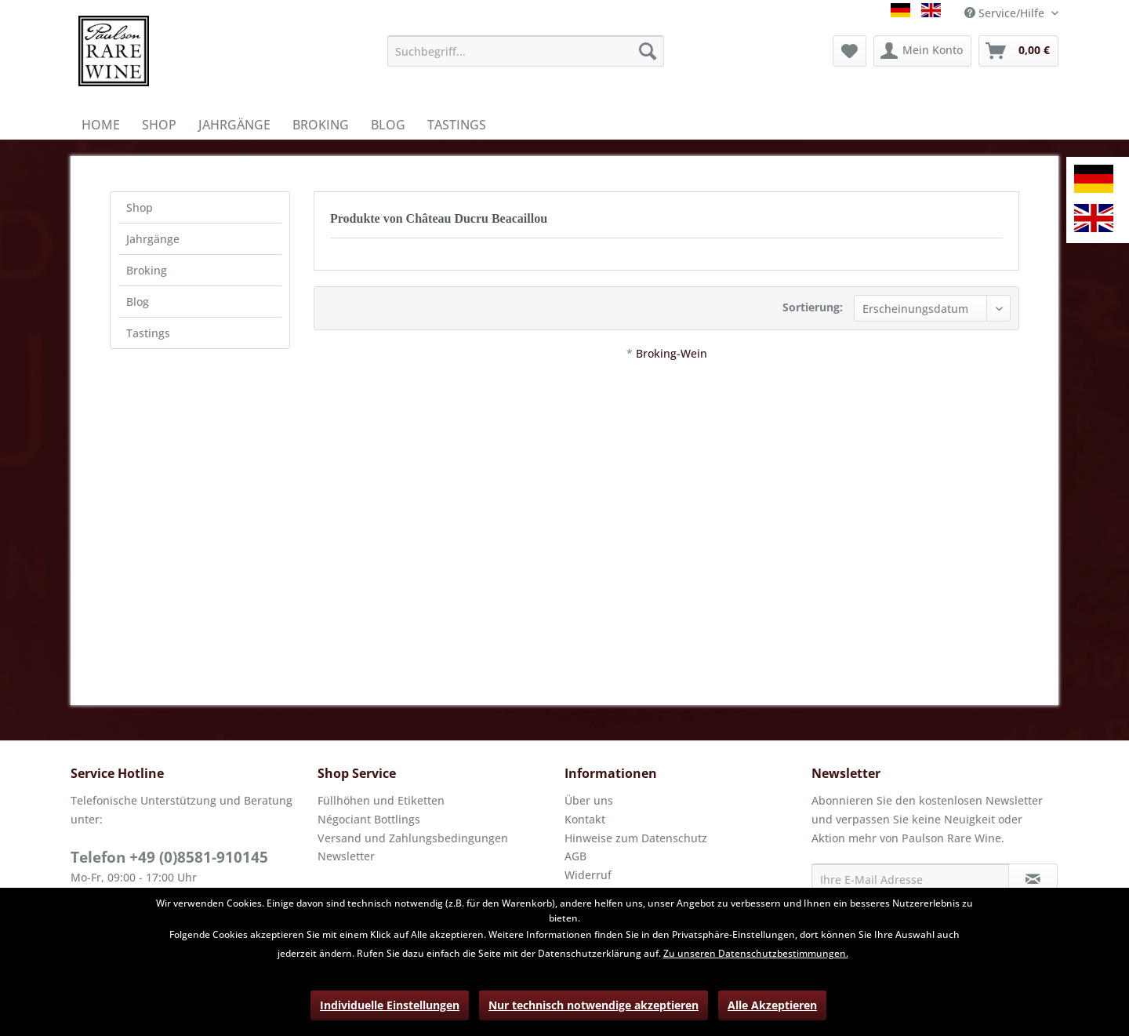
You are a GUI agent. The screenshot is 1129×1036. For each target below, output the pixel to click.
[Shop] (159, 125)
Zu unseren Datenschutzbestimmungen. (755, 953)
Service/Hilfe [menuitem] (1005, 12)
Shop (139, 207)
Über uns (588, 800)
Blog (137, 301)
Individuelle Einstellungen (389, 1005)
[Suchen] (647, 51)
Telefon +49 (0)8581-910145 (169, 857)
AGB (575, 856)
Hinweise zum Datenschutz (635, 838)
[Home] (101, 125)
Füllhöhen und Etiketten (381, 800)
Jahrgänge (153, 238)
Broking (146, 270)
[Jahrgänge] (234, 125)
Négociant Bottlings (369, 819)
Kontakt (584, 819)
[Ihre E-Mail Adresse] (910, 879)
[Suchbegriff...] (525, 51)
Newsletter (346, 856)
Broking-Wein (671, 353)
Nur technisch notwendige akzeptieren (593, 1005)
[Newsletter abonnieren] (1033, 879)
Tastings (148, 332)
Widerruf (588, 874)
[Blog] (388, 125)
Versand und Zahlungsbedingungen (413, 838)
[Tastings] (456, 125)
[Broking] (320, 125)
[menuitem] (525, 51)
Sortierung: (812, 307)
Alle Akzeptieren (772, 1005)
